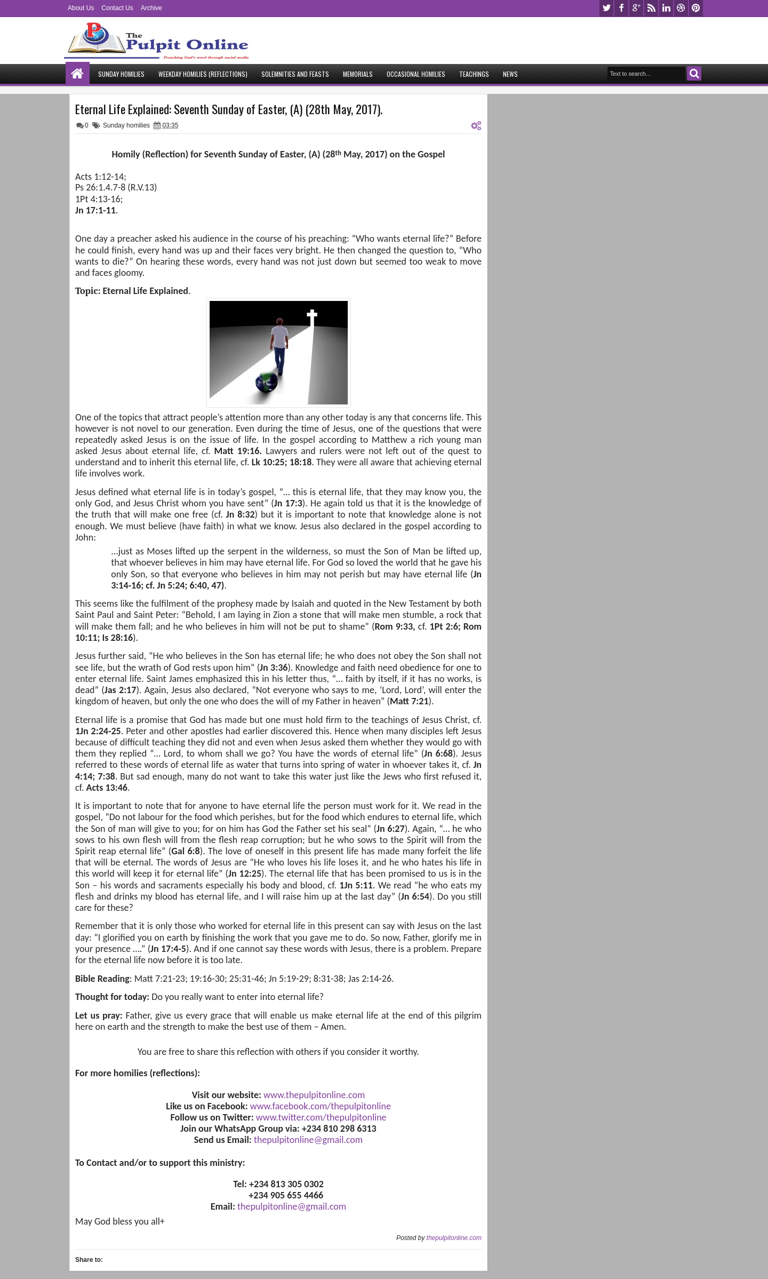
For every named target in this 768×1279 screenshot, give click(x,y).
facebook (621, 8)
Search (694, 73)
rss (651, 8)
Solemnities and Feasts (295, 73)
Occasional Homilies (416, 73)
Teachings (474, 73)
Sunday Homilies (121, 73)
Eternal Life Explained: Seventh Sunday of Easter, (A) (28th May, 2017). (228, 109)
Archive (151, 8)
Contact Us (117, 8)
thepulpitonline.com (454, 1238)
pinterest (696, 8)
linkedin (666, 8)
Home (78, 74)
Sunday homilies (126, 125)
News (510, 73)
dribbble (681, 8)
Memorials (358, 73)
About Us (81, 8)
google (636, 8)
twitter (606, 8)
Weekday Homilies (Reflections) (202, 73)
